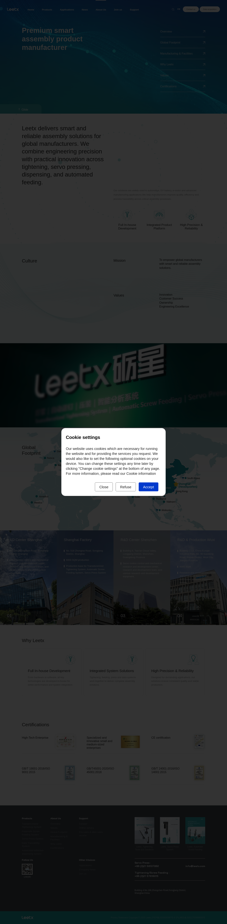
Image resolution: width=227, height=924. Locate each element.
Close (103, 487)
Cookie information (141, 473)
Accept (148, 487)
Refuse (125, 487)
